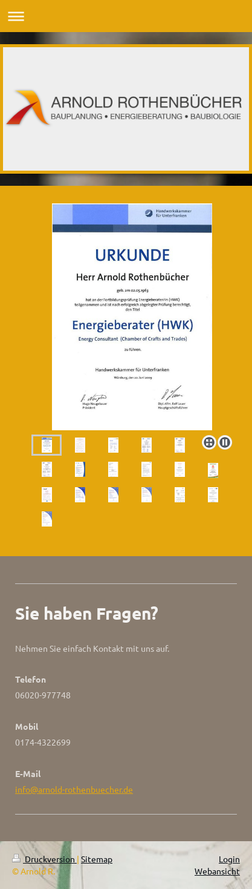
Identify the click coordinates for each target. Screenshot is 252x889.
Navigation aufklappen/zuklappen (126, 16)
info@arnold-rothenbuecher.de (74, 789)
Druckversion (44, 858)
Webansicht (217, 870)
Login (229, 858)
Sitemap (96, 858)
